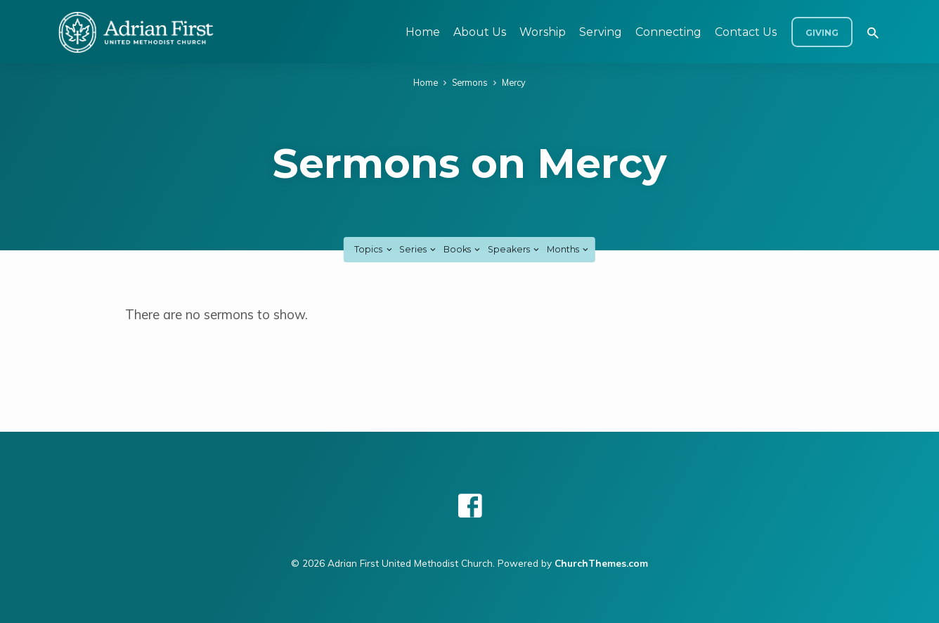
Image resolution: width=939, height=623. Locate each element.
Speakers (514, 249)
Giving (821, 32)
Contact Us (746, 32)
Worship (542, 32)
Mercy (514, 82)
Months (568, 249)
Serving (600, 32)
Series (418, 249)
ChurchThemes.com (601, 563)
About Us (479, 32)
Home (423, 32)
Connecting (668, 32)
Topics (374, 249)
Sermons (470, 82)
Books (462, 249)
